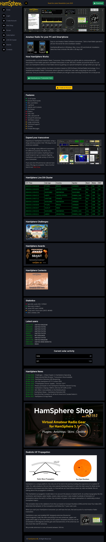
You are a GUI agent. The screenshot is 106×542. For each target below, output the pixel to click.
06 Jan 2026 (52, 394)
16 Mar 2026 (43, 379)
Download (98, 3)
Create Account (9, 20)
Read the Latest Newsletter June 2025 (60, 3)
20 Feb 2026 (51, 385)
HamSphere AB (33, 539)
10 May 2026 (49, 375)
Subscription (8, 35)
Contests (7, 49)
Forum (6, 30)
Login (6, 16)
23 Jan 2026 (46, 392)
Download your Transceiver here (40, 78)
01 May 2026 (49, 377)
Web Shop (7, 25)
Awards (6, 44)
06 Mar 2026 (44, 381)
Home (6, 10)
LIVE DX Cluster (9, 40)
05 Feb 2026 (49, 388)
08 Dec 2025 (39, 396)
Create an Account (64, 88)
